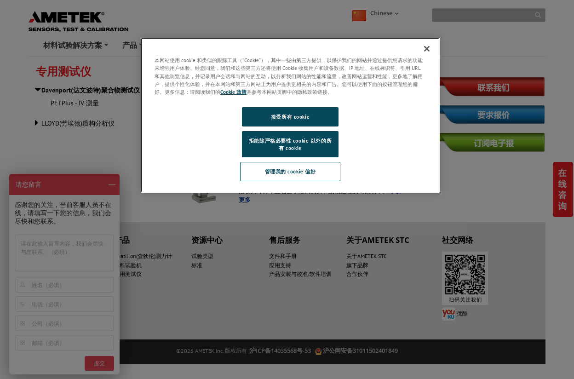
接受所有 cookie (290, 116)
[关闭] (427, 49)
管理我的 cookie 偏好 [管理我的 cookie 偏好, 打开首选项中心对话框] (290, 171)
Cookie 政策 (233, 91)
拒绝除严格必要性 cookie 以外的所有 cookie (290, 144)
